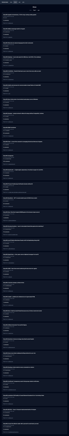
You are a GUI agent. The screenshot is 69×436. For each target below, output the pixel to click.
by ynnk (5, 398)
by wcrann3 (6, 271)
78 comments (6, 231)
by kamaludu (6, 172)
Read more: (8, 23)
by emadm (5, 88)
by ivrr (5, 17)
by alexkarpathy (7, 370)
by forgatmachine (7, 426)
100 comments (6, 161)
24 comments (6, 203)
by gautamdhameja (7, 356)
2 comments (6, 246)
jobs (23, 2)
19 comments (6, 415)
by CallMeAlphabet (7, 285)
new (11, 2)
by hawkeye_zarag (7, 60)
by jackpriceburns (7, 229)
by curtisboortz (6, 74)
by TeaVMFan (6, 130)
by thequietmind (7, 257)
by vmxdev (6, 116)
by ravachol (6, 102)
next (38, 10)
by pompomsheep (7, 158)
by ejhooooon (6, 31)
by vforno (5, 201)
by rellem (5, 384)
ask (19, 2)
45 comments (6, 133)
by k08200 (6, 313)
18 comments (6, 175)
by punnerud (6, 215)
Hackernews (5, 2)
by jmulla (5, 342)
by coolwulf (6, 243)
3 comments (6, 372)
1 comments (6, 217)
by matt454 (6, 144)
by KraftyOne (6, 412)
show (15, 2)
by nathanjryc (6, 299)
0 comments (6, 20)
